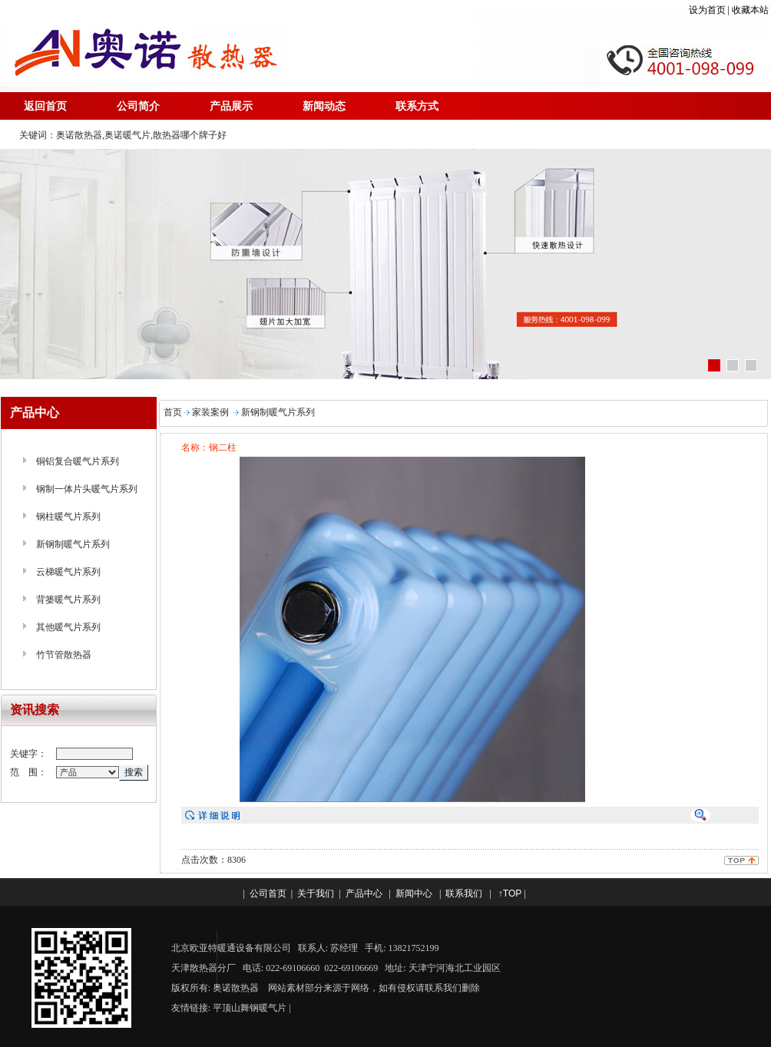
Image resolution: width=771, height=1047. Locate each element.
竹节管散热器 (63, 654)
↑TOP (509, 893)
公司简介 (138, 106)
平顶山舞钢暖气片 (249, 1007)
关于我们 (315, 893)
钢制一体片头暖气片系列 (86, 489)
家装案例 (210, 412)
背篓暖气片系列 (68, 599)
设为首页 (707, 10)
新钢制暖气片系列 (73, 544)
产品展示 (231, 106)
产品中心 (364, 893)
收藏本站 (751, 10)
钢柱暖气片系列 (68, 516)
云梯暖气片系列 (68, 571)
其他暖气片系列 (68, 627)
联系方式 (416, 106)
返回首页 (45, 106)
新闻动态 (324, 106)
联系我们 (463, 893)
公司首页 (268, 893)
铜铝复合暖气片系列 (77, 461)
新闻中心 (413, 893)
